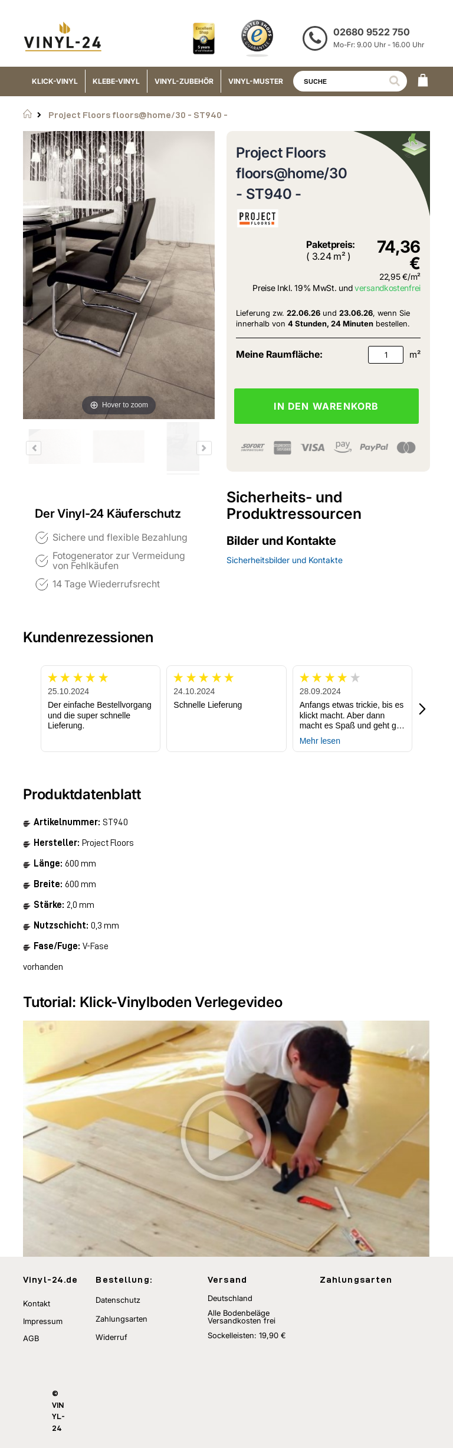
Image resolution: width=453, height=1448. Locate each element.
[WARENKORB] (423, 81)
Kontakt (36, 1303)
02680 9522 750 (371, 32)
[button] (423, 708)
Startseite (27, 114)
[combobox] (350, 81)
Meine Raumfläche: (279, 354)
